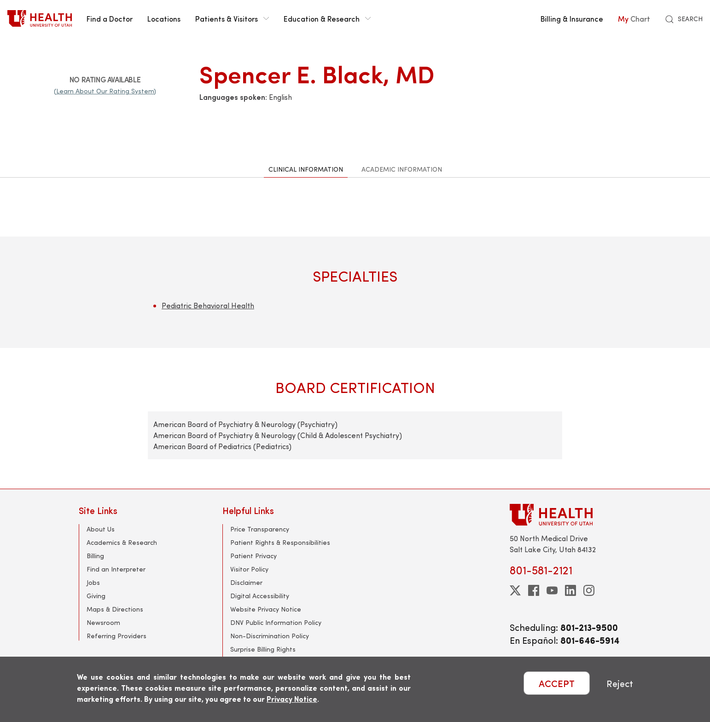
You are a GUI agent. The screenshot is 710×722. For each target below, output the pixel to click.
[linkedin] (570, 590)
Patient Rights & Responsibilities (280, 542)
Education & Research (327, 18)
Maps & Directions (115, 609)
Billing (95, 555)
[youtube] (552, 590)
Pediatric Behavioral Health (208, 305)
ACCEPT (557, 683)
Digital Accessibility (259, 595)
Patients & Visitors (232, 18)
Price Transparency (259, 529)
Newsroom (103, 622)
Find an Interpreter (116, 569)
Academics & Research (122, 542)
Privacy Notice (292, 698)
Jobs (93, 582)
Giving (96, 595)
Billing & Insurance (572, 18)
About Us (101, 529)
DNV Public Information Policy (275, 622)
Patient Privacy (253, 555)
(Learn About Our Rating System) (105, 91)
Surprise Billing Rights (263, 649)
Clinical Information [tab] (305, 169)
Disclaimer (246, 582)
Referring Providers (116, 635)
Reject (619, 683)
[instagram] (588, 590)
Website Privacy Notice (265, 609)
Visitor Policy (249, 569)
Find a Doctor (110, 18)
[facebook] (533, 590)
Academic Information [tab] (401, 169)
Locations (163, 18)
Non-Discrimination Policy (269, 635)
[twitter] (515, 590)
